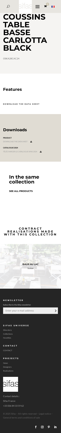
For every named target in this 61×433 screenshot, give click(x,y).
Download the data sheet (21, 104)
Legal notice (45, 413)
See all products (21, 191)
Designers (7, 367)
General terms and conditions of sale (21, 417)
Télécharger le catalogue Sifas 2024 (22, 151)
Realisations (8, 371)
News (5, 363)
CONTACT (7, 350)
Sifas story (7, 330)
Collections (8, 334)
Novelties (7, 338)
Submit (55, 310)
